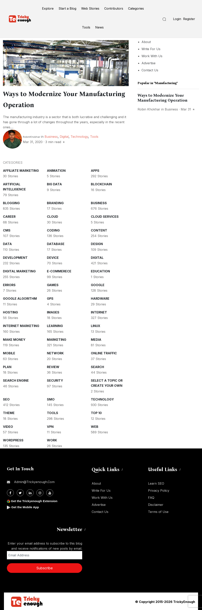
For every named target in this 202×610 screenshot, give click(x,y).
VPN (50, 426)
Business (51, 136)
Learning (55, 325)
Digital (64, 136)
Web (94, 426)
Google (97, 284)
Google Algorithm (20, 298)
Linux (95, 325)
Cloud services (105, 216)
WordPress (13, 439)
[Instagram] (39, 492)
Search (97, 366)
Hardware (100, 298)
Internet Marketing (21, 325)
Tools (86, 27)
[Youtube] (49, 492)
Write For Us (150, 49)
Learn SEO (156, 483)
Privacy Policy (158, 490)
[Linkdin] (30, 492)
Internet (99, 311)
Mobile (9, 352)
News (99, 27)
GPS (50, 298)
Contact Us (149, 70)
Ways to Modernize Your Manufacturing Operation (162, 98)
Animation (56, 170)
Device (53, 257)
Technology (79, 136)
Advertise (148, 63)
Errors (9, 284)
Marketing (56, 339)
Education (100, 270)
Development (15, 257)
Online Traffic (104, 352)
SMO (51, 399)
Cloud (52, 216)
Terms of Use (158, 511)
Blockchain (101, 183)
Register (189, 19)
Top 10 (96, 412)
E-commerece (59, 270)
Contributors (113, 8)
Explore (48, 8)
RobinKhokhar (31, 136)
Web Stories (90, 8)
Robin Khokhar (149, 109)
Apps (95, 170)
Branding (55, 202)
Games (53, 284)
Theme (9, 412)
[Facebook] (10, 492)
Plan (7, 366)
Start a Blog (67, 8)
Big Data (54, 183)
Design (97, 243)
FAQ (151, 497)
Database (55, 243)
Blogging (11, 202)
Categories (136, 8)
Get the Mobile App (25, 506)
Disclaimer (155, 504)
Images (53, 311)
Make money (14, 339)
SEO (6, 399)
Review (53, 366)
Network (55, 352)
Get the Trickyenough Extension (35, 500)
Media (96, 339)
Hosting (10, 311)
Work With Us (151, 56)
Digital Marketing (19, 270)
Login (177, 19)
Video (8, 426)
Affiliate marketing (21, 170)
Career (9, 216)
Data (7, 243)
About (146, 42)
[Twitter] (20, 492)
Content (99, 230)
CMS (6, 230)
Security (55, 380)
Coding (53, 230)
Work (52, 439)
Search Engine (16, 380)
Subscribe (44, 567)
